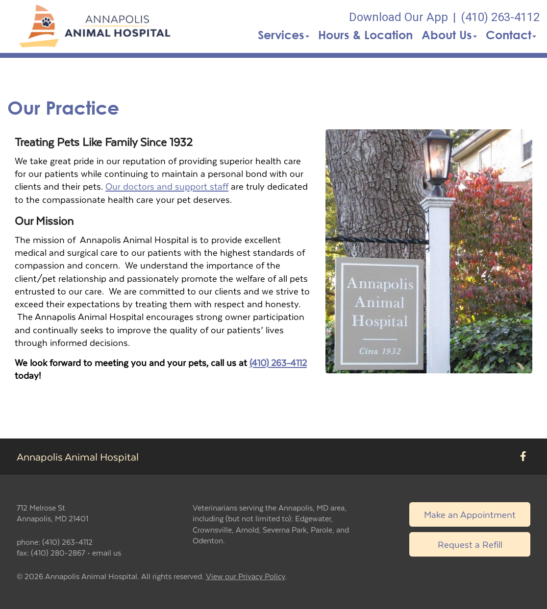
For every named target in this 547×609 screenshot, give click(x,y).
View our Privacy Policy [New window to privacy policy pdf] (245, 576)
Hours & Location (365, 35)
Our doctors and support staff (166, 186)
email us (106, 552)
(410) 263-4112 (278, 362)
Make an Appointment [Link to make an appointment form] (470, 514)
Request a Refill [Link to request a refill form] (470, 544)
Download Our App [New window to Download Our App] (398, 17)
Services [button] (283, 35)
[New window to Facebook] (523, 456)
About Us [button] (449, 35)
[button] (96, 26)
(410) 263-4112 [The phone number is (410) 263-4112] (500, 17)
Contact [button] (511, 35)
